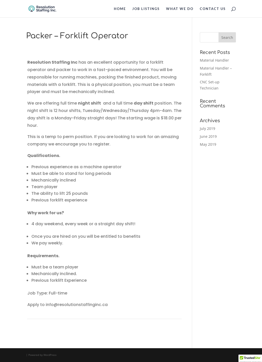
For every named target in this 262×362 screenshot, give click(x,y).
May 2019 (208, 144)
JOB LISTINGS (146, 9)
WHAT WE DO (179, 9)
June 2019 (208, 136)
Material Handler (214, 60)
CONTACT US (213, 9)
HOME (120, 9)
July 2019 (207, 128)
